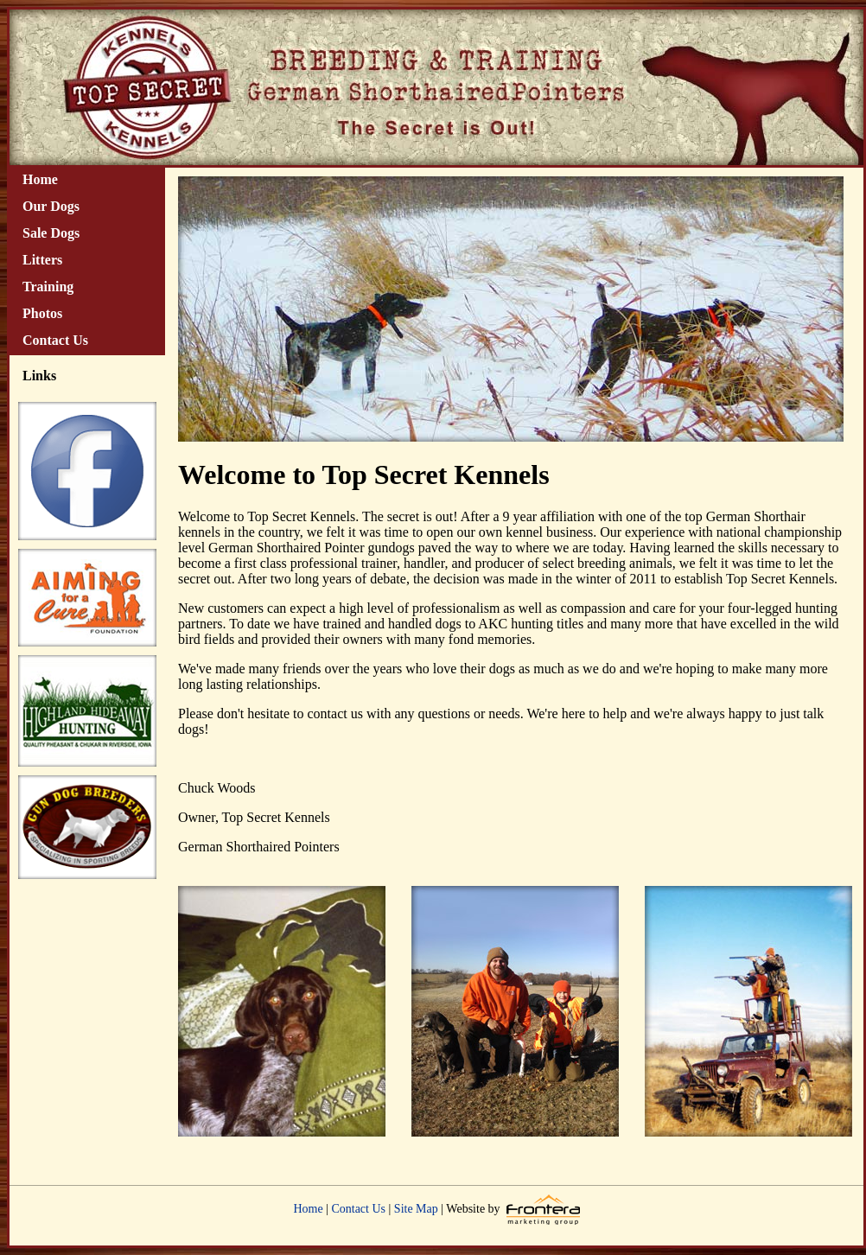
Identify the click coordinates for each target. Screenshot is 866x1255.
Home (40, 179)
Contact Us (55, 340)
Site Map (416, 1208)
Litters (42, 259)
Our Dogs (51, 206)
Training (47, 286)
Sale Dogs (51, 233)
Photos (42, 313)
